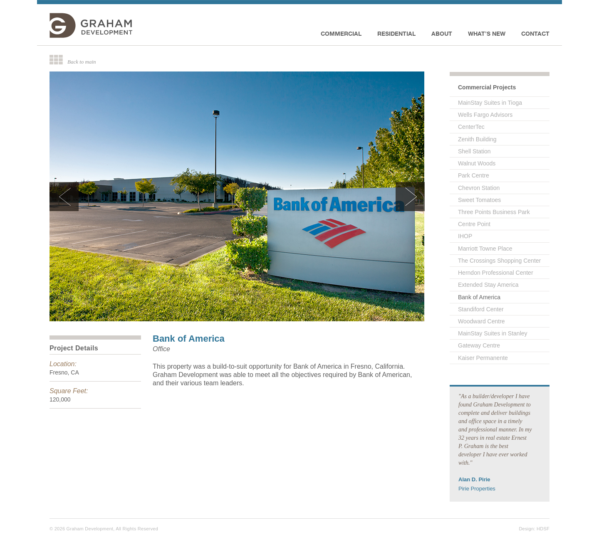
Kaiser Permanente (483, 358)
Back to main (81, 61)
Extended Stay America (488, 284)
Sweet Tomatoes (479, 200)
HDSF (543, 528)
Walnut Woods (476, 163)
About (441, 33)
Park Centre (473, 175)
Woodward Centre (481, 321)
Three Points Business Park (494, 212)
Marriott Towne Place (485, 248)
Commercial (341, 33)
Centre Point (474, 224)
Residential (396, 33)
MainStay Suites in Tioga (490, 102)
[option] (237, 196)
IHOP (465, 236)
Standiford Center (481, 309)
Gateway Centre (479, 345)
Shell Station (474, 151)
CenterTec (471, 126)
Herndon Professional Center (495, 272)
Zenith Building (477, 139)
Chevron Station (479, 188)
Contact (535, 33)
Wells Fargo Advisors (485, 114)
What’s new (486, 33)
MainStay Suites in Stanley (492, 333)
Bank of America (479, 297)
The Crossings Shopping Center (499, 260)
